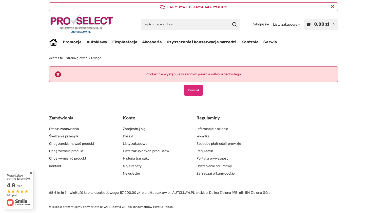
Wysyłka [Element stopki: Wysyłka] (203, 136)
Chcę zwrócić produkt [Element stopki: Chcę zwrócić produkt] (66, 151)
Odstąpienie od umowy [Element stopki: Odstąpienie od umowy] (214, 166)
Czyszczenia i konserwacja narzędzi (201, 42)
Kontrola (249, 42)
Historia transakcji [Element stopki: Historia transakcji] (137, 158)
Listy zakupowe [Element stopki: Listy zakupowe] (135, 144)
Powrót (193, 90)
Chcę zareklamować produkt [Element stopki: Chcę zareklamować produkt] (71, 144)
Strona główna (76, 58)
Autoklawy (97, 42)
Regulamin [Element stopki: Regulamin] (204, 151)
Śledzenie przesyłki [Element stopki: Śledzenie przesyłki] (64, 136)
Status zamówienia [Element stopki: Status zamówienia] (64, 129)
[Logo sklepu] (82, 24)
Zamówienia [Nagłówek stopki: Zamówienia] (61, 117)
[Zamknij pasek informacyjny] (332, 7)
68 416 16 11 (58, 193)
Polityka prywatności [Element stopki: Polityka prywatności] (212, 158)
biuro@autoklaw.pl (156, 193)
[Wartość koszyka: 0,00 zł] (321, 24)
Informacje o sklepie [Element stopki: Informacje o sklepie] (212, 129)
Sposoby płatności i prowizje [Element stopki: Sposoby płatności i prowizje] (218, 144)
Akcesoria (152, 42)
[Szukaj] (234, 24)
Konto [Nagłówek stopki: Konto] (129, 117)
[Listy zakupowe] (286, 24)
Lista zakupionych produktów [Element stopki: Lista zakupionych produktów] (146, 151)
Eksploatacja (124, 42)
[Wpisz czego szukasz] (190, 24)
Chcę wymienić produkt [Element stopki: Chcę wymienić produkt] (67, 158)
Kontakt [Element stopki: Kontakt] (55, 166)
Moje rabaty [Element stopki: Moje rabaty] (132, 166)
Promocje (72, 42)
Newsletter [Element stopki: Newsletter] (131, 173)
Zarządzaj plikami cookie (215, 173)
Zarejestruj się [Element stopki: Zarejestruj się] (134, 129)
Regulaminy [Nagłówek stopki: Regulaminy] (208, 117)
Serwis (270, 42)
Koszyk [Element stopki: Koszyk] (128, 136)
